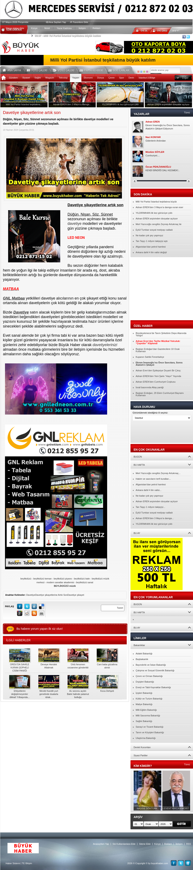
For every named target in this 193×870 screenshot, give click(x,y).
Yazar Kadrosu (64, 28)
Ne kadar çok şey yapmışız (149, 235)
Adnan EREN (152, 122)
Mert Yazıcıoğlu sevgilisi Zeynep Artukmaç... (158, 473)
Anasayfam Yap (101, 844)
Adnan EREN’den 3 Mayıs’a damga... (155, 518)
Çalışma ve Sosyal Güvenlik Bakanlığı (155, 670)
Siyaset (26, 77)
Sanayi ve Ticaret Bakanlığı (149, 727)
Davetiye (30, 595)
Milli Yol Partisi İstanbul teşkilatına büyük (156, 201)
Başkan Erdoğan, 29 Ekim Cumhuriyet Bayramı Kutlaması (160, 394)
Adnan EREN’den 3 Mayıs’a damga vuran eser (159, 207)
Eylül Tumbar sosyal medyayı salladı (154, 230)
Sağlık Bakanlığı (144, 721)
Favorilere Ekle (80, 22)
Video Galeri (66, 69)
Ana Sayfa (13, 69)
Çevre (111, 77)
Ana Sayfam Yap (57, 22)
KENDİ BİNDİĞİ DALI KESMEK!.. (162, 170)
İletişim (82, 28)
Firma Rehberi (93, 69)
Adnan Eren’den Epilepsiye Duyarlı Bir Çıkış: (158, 370)
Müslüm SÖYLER (154, 152)
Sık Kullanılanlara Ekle (124, 844)
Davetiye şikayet (75, 595)
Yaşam (75, 77)
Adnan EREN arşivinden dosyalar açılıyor (157, 218)
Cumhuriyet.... (152, 155)
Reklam (96, 28)
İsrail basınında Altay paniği (150, 387)
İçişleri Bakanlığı (144, 693)
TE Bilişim (27, 863)
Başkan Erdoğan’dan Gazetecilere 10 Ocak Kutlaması (158, 350)
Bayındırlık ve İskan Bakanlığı (151, 665)
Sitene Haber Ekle (15, 28)
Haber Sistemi (13, 863)
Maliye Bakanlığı (144, 704)
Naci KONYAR (153, 137)
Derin (131, 77)
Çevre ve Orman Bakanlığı (149, 676)
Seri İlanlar (119, 69)
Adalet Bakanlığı (144, 653)
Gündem (13, 77)
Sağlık (37, 77)
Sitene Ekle (145, 844)
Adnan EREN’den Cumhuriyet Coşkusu (155, 382)
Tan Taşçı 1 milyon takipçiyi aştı (152, 241)
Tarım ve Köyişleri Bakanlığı (150, 732)
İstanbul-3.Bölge (147, 77)
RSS (188, 844)
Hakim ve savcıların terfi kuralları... (153, 479)
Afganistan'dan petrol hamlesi (151, 246)
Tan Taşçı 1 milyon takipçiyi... (150, 507)
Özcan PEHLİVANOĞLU (158, 167)
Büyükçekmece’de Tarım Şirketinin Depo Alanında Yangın (161, 334)
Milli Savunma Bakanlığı (148, 715)
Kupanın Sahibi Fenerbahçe (150, 357)
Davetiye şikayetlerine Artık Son (51, 595)
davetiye (74, 223)
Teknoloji (63, 77)
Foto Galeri (39, 69)
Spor (121, 77)
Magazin (49, 77)
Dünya (100, 77)
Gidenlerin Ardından (155, 140)
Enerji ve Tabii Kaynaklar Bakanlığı (153, 687)
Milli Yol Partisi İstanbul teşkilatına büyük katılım (68, 35)
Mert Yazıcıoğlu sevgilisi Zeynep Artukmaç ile (159, 224)
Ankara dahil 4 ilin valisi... (149, 490)
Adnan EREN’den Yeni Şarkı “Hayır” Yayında (158, 376)
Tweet (120, 608)
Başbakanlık (142, 659)
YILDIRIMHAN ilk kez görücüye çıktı (154, 213)
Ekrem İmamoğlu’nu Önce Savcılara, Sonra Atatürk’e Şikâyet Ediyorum (167, 127)
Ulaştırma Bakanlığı (146, 738)
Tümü (187, 112)
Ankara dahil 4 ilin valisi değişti (151, 252)
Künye (34, 28)
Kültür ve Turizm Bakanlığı (149, 698)
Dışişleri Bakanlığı (145, 681)
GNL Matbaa (14, 298)
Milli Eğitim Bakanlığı (146, 710)
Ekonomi (88, 77)
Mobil (47, 28)
